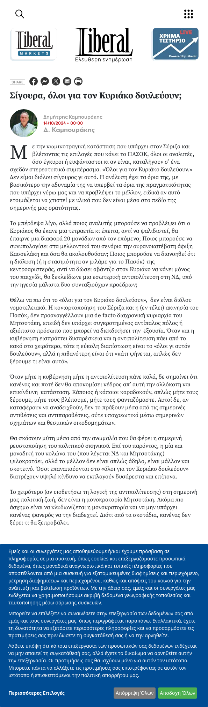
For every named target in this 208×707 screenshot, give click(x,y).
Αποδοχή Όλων (177, 693)
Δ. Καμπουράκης (69, 130)
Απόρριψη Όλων (134, 693)
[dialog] (104, 625)
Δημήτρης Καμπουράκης (72, 116)
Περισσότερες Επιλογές (36, 693)
